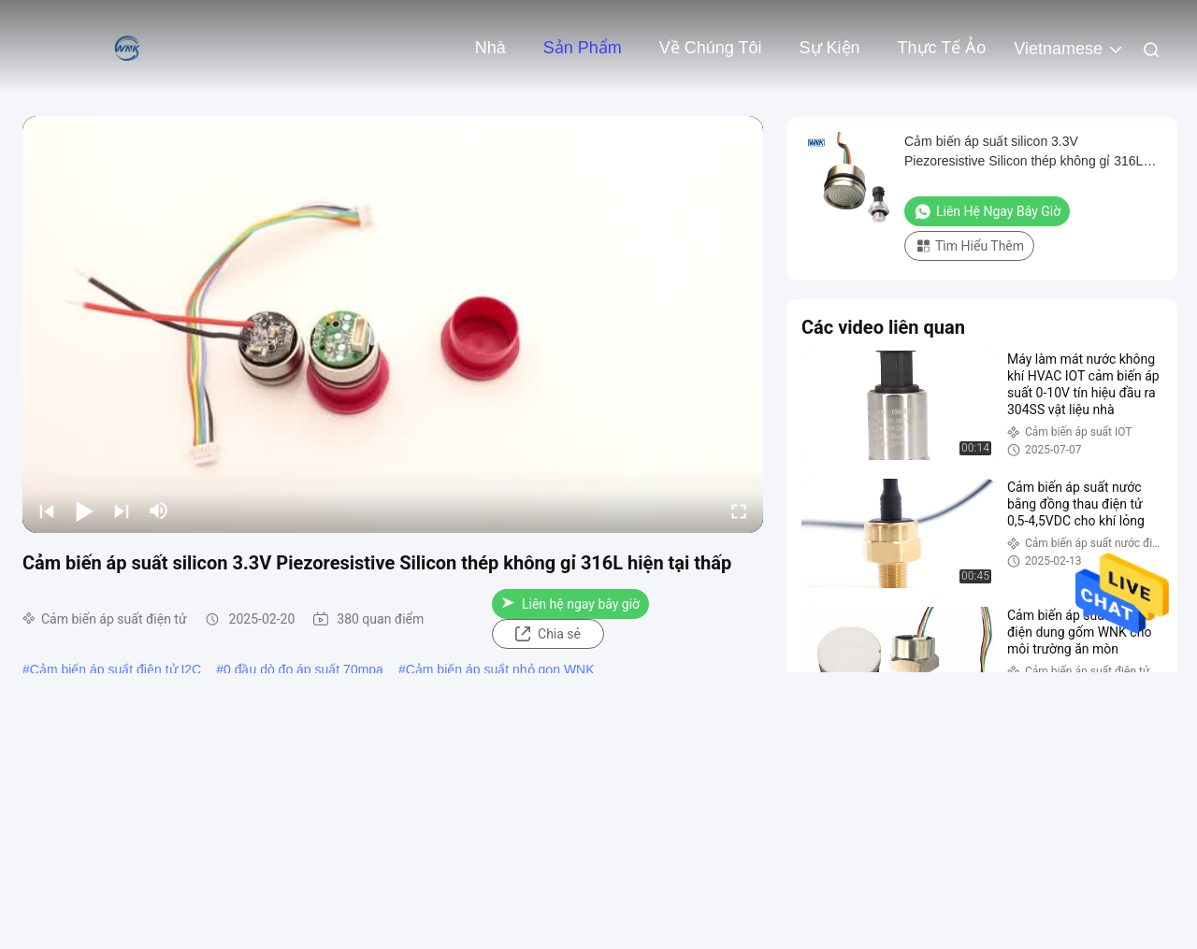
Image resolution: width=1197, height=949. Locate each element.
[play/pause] (84, 510)
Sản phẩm (582, 47)
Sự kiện (830, 47)
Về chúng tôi (710, 47)
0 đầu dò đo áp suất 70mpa (303, 669)
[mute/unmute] (159, 510)
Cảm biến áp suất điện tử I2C (115, 669)
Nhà (490, 47)
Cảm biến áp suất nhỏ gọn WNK (500, 669)
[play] (392, 324)
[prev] (46, 510)
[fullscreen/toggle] (738, 510)
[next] (121, 510)
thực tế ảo (942, 47)
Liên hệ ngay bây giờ (570, 604)
